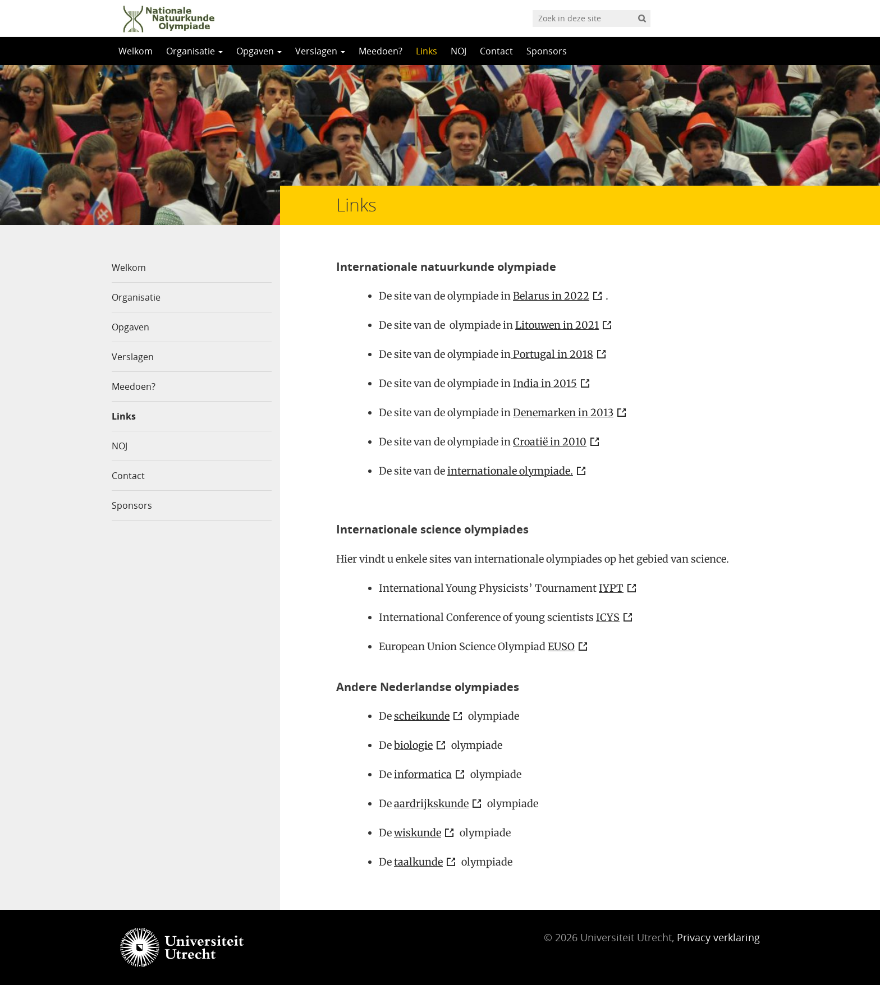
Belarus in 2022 (551, 295)
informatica (423, 774)
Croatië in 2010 (549, 441)
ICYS (608, 617)
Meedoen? (380, 51)
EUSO (561, 646)
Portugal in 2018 (552, 354)
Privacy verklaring (718, 937)
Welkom (135, 51)
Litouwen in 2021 (557, 325)
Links (426, 51)
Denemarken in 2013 (563, 412)
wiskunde (417, 832)
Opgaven (259, 51)
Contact (496, 51)
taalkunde (418, 861)
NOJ (458, 51)
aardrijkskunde (431, 803)
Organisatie (194, 51)
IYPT (611, 588)
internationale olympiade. (510, 470)
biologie (413, 745)
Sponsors (546, 51)
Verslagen (320, 51)
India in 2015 (545, 383)
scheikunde (422, 716)
